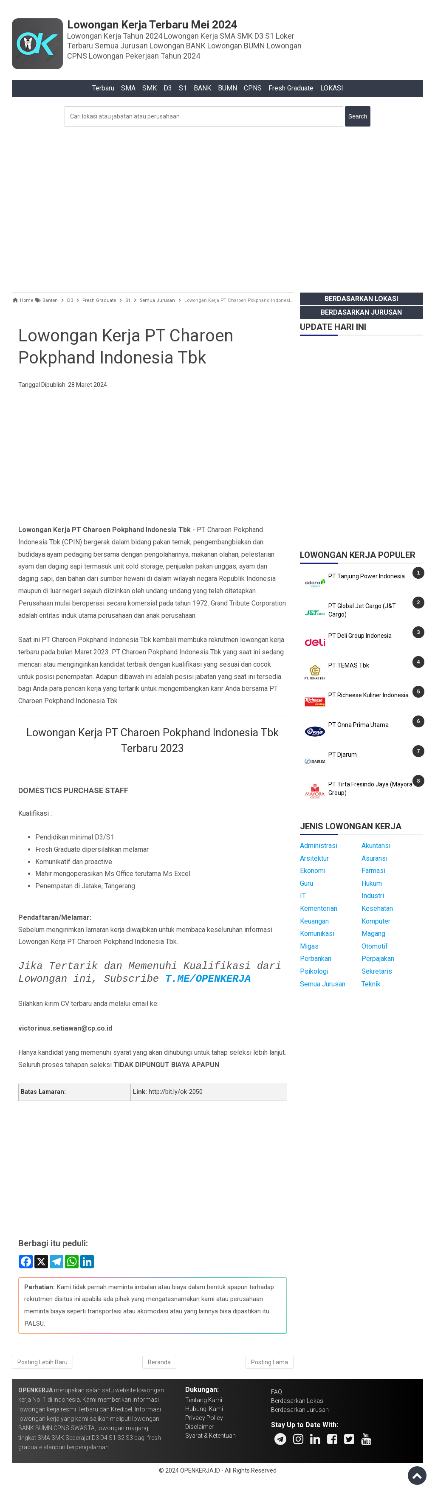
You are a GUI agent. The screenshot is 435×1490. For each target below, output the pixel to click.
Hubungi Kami (204, 1409)
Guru (306, 883)
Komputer (376, 921)
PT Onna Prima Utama (358, 724)
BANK (202, 88)
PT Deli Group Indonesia (360, 635)
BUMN (227, 88)
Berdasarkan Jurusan (361, 312)
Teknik (371, 984)
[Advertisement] (217, 207)
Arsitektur (314, 858)
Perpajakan (378, 959)
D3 (168, 88)
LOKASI (331, 88)
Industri (373, 896)
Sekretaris (377, 971)
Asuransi (374, 858)
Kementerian (318, 908)
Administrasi (318, 846)
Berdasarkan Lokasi (361, 299)
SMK (149, 88)
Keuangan (314, 921)
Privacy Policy (204, 1417)
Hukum (372, 883)
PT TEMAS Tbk (348, 665)
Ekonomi (312, 871)
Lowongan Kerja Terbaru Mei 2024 (152, 24)
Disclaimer (199, 1426)
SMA (128, 88)
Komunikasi (317, 933)
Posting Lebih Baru (42, 1362)
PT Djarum (342, 754)
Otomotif (375, 946)
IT (303, 896)
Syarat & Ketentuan (210, 1435)
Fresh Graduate (291, 88)
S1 (183, 88)
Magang (373, 933)
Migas (309, 946)
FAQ (276, 1392)
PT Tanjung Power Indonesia (366, 576)
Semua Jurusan (322, 984)
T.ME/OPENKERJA (208, 979)
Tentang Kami (203, 1400)
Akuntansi (376, 846)
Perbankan (315, 959)
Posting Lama (269, 1362)
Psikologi (314, 971)
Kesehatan (377, 908)
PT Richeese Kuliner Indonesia (368, 695)
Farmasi (373, 871)
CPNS (253, 88)
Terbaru (103, 88)
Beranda (159, 1362)
